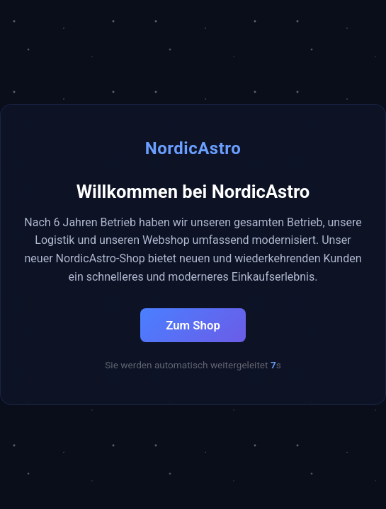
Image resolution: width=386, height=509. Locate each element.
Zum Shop (193, 325)
